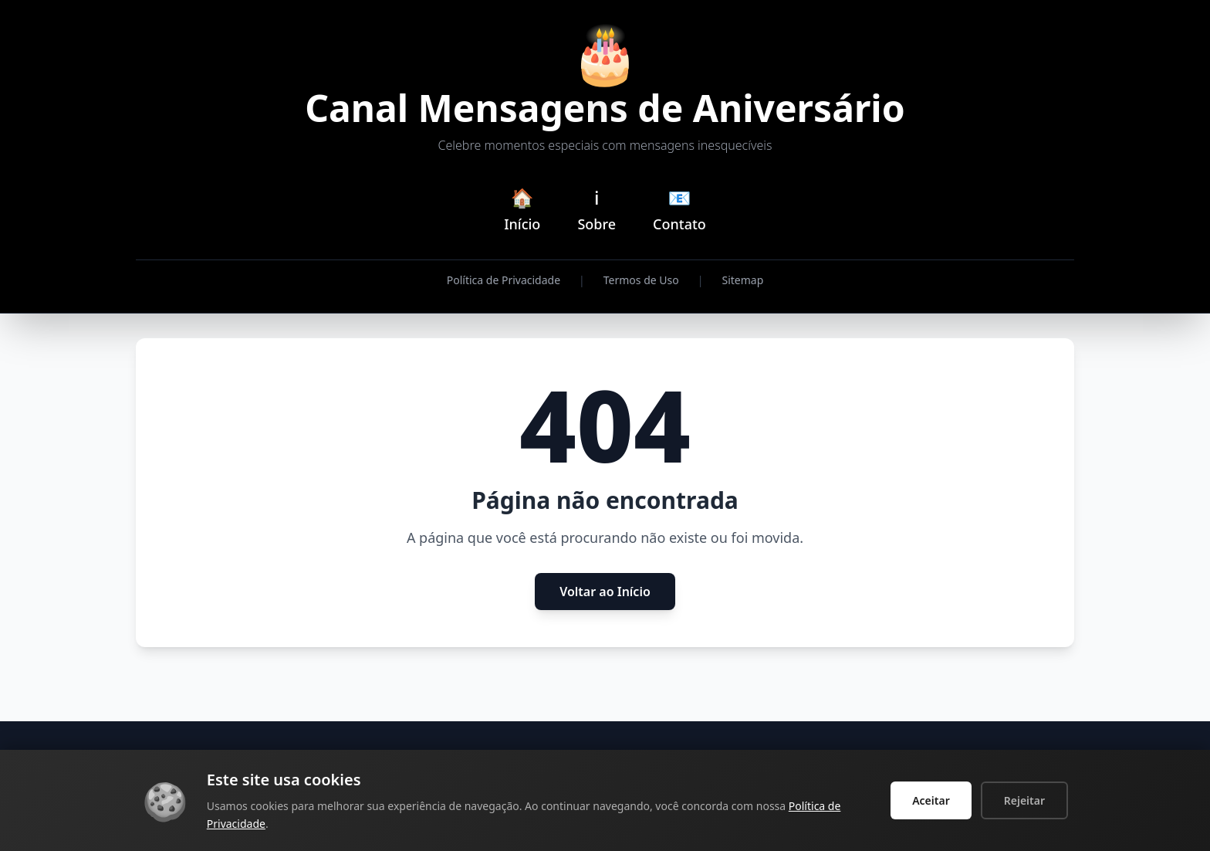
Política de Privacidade (503, 280)
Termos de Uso (641, 280)
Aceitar (931, 800)
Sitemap (742, 280)
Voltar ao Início (605, 591)
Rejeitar (1024, 800)
